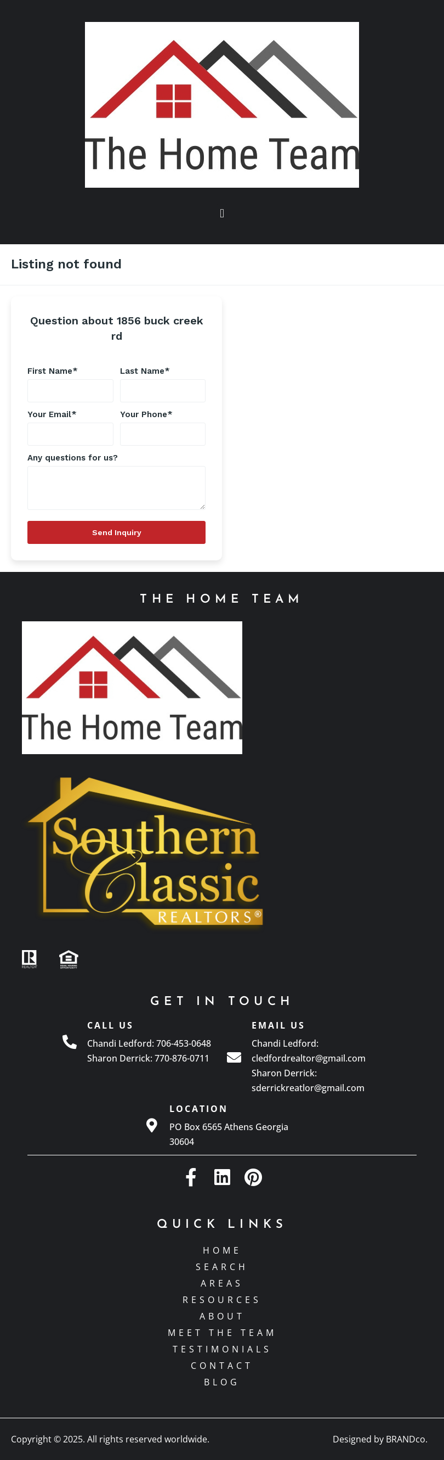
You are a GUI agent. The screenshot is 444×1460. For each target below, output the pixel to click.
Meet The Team (222, 1333)
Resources (222, 1300)
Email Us (278, 1025)
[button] (222, 213)
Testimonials (222, 1349)
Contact (222, 1366)
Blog (222, 1382)
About (222, 1316)
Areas (222, 1283)
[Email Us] (234, 1057)
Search (222, 1267)
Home (222, 1250)
